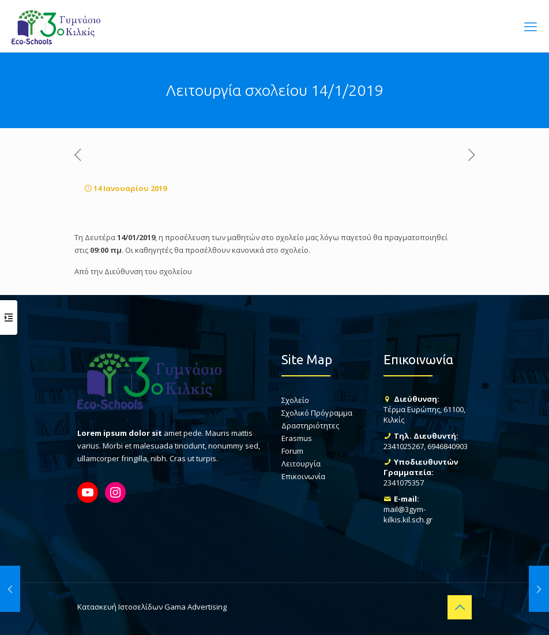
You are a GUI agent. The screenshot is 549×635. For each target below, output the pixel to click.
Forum (292, 451)
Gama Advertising (195, 607)
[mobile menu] (530, 26)
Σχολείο (295, 400)
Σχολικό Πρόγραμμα (316, 413)
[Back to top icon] (460, 607)
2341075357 (403, 482)
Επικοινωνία (303, 476)
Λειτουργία (301, 463)
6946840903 (447, 446)
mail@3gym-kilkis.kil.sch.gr (408, 514)
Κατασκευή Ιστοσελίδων (120, 607)
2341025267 (403, 446)
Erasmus (296, 438)
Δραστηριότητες (310, 425)
